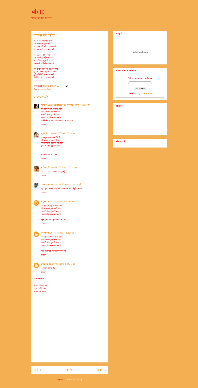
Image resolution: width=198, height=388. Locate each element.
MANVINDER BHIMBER (52, 105)
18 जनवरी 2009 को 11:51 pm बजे (63, 167)
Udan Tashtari (47, 184)
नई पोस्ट (37, 370)
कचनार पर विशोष (44, 89)
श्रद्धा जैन (45, 133)
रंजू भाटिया (45, 201)
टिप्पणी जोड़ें (39, 279)
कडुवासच (44, 264)
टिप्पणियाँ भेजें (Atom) (74, 380)
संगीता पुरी (45, 167)
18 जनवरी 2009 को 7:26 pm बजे (77, 105)
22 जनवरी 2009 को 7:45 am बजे (62, 264)
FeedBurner (146, 93)
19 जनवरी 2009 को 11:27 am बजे (63, 201)
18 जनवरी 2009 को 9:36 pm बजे (62, 133)
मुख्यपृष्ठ (68, 370)
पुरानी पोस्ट (101, 370)
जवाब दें (43, 124)
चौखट (38, 11)
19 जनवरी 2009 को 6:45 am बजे (68, 184)
